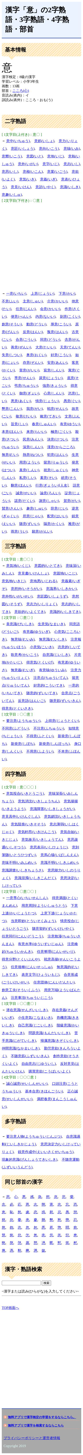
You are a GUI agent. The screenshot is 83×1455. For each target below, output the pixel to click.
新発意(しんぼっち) (54, 744)
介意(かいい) (57, 301)
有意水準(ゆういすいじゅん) (40, 944)
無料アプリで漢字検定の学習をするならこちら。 (42, 1417)
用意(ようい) (29, 462)
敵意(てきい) (50, 416)
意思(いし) (10, 171)
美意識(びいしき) (19, 624)
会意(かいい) (50, 309)
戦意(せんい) (57, 409)
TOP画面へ (10, 1308)
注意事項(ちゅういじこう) (31, 998)
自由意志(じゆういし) (38, 1064)
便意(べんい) (21, 316)
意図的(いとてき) (48, 566)
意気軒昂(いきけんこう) (37, 832)
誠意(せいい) (26, 493)
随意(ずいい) (29, 524)
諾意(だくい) (24, 501)
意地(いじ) (55, 156)
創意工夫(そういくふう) (21, 990)
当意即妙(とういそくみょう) (33, 921)
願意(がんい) (42, 531)
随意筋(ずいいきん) (65, 701)
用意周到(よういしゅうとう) (43, 905)
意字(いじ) (50, 164)
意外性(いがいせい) (17, 596)
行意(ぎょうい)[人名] (51, 485)
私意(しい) (27, 478)
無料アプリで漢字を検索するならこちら (36, 1425)
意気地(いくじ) (18, 566)
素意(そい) (48, 478)
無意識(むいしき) (52, 639)
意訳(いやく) (45, 187)
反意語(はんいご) (31, 701)
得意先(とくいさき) (17, 708)
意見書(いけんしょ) (33, 573)
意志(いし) (72, 164)
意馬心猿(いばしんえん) (59, 855)
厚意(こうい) (61, 324)
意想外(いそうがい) (26, 589)
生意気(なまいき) (51, 624)
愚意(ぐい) (72, 401)
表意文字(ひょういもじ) (40, 975)
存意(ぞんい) (33, 362)
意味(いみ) (72, 148)
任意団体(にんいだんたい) (54, 982)
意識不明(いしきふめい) (59, 862)
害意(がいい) (29, 370)
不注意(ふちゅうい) (48, 728)
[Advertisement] (41, 246)
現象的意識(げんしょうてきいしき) (29, 1159)
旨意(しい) (19, 424)
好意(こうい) (61, 355)
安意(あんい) (57, 362)
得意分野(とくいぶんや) (21, 959)
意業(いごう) (57, 171)
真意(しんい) (29, 470)
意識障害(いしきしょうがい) (52, 809)
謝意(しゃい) (49, 501)
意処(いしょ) (44, 141)
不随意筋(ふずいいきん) (30, 1056)
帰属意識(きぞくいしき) (59, 1041)
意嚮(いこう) (12, 156)
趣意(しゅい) (36, 508)
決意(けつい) (57, 439)
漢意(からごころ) (60, 447)
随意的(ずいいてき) (41, 693)
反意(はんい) (33, 332)
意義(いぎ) (48, 179)
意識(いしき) (70, 187)
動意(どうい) (36, 324)
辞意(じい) (59, 508)
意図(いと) (34, 156)
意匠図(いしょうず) (52, 596)
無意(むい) (10, 455)
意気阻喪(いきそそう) (28, 824)
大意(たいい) (45, 347)
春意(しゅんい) (44, 424)
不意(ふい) (10, 301)
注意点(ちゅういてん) (50, 678)
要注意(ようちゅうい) (23, 721)
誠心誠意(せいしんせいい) (27, 1083)
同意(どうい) (50, 339)
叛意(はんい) (57, 332)
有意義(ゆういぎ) (36, 632)
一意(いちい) (16, 293)
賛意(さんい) (12, 508)
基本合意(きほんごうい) (44, 1091)
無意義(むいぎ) (23, 670)
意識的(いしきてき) (65, 612)
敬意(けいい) (26, 416)
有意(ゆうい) (70, 424)
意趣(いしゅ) (12, 194)
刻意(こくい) (70, 316)
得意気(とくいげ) (40, 662)
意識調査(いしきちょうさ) (22, 870)
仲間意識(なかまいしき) (21, 1048)
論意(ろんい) (50, 493)
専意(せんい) (24, 378)
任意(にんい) (26, 309)
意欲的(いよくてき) (29, 612)
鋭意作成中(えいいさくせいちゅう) (45, 1152)
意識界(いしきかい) (61, 589)
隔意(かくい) (54, 524)
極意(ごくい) (61, 432)
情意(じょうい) (47, 401)
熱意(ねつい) (33, 455)
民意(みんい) (33, 439)
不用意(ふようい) (40, 751)
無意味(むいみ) (23, 639)
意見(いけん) (21, 187)
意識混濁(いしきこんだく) (35, 878)
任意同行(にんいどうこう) (22, 936)
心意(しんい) (54, 393)
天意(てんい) (70, 347)
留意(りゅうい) (55, 462)
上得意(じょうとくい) (62, 721)
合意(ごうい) (26, 339)
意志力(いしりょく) (41, 604)
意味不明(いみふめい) (19, 862)
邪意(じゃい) (33, 516)
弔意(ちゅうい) (26, 385)
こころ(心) (20, 91)
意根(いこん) (33, 171)
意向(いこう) (49, 148)
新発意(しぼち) (23, 744)
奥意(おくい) (36, 355)
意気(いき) (27, 179)
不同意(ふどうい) (15, 728)
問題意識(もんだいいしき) (49, 1033)
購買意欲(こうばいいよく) (49, 1071)
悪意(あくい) (21, 401)
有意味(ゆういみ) (52, 670)
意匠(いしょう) (23, 148)
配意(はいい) (57, 516)
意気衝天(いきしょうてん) (42, 839)
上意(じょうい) (42, 293)
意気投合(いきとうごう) (25, 793)
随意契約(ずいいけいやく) (52, 928)
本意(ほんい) (12, 432)
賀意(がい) (72, 501)
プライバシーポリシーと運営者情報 (32, 1438)
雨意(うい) (19, 531)
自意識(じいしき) (56, 655)
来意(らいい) (36, 432)
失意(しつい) (12, 355)
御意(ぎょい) (29, 393)
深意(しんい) (33, 447)
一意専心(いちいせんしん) (27, 898)
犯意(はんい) (57, 455)
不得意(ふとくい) (40, 736)
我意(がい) (34, 409)
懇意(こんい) (12, 409)
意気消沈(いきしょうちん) (38, 801)
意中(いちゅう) (18, 141)
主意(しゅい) (33, 301)
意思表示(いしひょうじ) (49, 847)
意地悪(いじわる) (43, 581)
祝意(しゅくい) (55, 470)
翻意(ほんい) (21, 485)
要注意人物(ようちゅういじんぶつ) (34, 1136)
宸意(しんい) (54, 370)
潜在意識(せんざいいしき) (27, 1010)
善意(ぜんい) (21, 347)
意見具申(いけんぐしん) (21, 816)
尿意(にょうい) (51, 378)
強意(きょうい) (54, 385)
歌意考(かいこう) (24, 655)
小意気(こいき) (42, 647)
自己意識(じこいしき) (35, 1025)
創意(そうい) (12, 324)
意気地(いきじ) (13, 581)
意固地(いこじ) (65, 573)
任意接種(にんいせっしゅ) (31, 967)
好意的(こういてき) (48, 685)
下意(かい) (67, 293)
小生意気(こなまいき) (35, 1017)
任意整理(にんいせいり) (56, 951)
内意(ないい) (45, 316)
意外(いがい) (28, 164)
